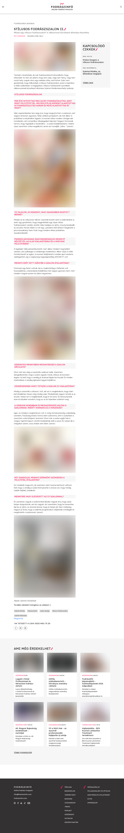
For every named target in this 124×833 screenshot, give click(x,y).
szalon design (44, 611)
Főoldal (68, 787)
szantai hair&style (20, 615)
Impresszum (92, 803)
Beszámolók (70, 791)
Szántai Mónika (19, 611)
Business (30, 24)
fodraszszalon (32, 611)
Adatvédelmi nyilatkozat (98, 795)
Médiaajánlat (93, 787)
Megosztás (18, 618)
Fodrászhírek (20, 24)
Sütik (89, 799)
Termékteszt (70, 795)
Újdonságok (70, 803)
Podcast (68, 811)
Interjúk (69, 818)
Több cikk (88, 83)
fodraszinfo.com (20, 798)
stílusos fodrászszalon (60, 611)
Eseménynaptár (71, 822)
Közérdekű (69, 814)
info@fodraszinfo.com (23, 794)
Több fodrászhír (23, 752)
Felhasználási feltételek (98, 791)
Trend (67, 807)
